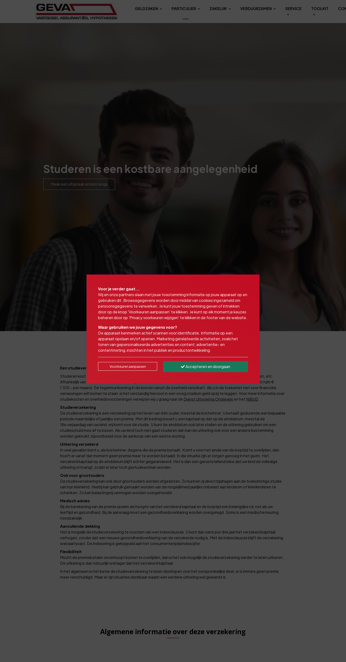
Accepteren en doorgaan (205, 366)
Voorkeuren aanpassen (128, 366)
